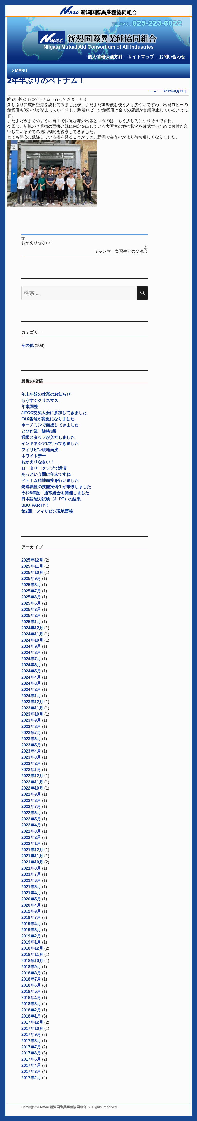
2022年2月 (31, 837)
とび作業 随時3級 (38, 431)
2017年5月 (31, 1059)
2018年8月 (31, 973)
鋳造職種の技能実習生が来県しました (56, 486)
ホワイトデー (33, 456)
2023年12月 (32, 702)
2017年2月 (31, 1078)
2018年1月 (31, 1016)
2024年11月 (32, 634)
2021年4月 (31, 893)
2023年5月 (31, 745)
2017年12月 (32, 1022)
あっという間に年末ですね (46, 474)
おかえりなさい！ (37, 462)
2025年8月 (31, 585)
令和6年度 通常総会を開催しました (55, 493)
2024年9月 (31, 646)
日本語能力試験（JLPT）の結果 (51, 499)
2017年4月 (31, 1065)
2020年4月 (31, 905)
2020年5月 (31, 899)
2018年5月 (31, 991)
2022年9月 (31, 794)
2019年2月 (31, 936)
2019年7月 (31, 917)
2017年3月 (31, 1071)
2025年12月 (32, 560)
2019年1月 (31, 942)
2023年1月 (31, 769)
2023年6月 (31, 739)
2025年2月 (31, 615)
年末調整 (29, 406)
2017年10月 (32, 1028)
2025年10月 (32, 572)
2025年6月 (31, 597)
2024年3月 (31, 683)
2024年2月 (31, 689)
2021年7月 (31, 874)
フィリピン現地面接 (39, 450)
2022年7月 (31, 806)
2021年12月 (32, 850)
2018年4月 (31, 997)
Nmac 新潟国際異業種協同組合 (63, 1107)
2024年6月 (31, 665)
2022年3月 (31, 831)
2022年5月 (31, 819)
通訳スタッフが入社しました (48, 437)
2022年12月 (32, 776)
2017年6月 (31, 1053)
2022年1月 (31, 843)
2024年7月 (31, 659)
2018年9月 (31, 967)
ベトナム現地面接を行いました (50, 480)
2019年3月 (31, 930)
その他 (27, 345)
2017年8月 (31, 1041)
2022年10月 (32, 788)
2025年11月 (32, 566)
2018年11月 (32, 954)
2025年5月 (31, 603)
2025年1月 (31, 622)
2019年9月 (31, 911)
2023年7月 (31, 732)
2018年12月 (32, 948)
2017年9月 (31, 1034)
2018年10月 (32, 960)
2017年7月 (31, 1047)
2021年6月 (31, 880)
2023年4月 (31, 751)
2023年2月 (31, 763)
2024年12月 (32, 628)
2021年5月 (31, 887)
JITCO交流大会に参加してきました (54, 413)
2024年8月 (31, 652)
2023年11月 (32, 708)
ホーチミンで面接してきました (50, 425)
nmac (153, 91)
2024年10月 (32, 640)
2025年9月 (31, 578)
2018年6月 (31, 985)
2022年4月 (31, 825)
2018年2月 (31, 1010)
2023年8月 (31, 726)
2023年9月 (31, 720)
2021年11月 (32, 856)
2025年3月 (31, 609)
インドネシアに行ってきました (50, 443)
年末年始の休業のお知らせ (46, 394)
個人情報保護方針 (105, 56)
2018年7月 (31, 979)
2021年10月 (32, 862)
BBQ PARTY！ (35, 505)
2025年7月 (31, 591)
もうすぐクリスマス (39, 400)
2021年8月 (31, 868)
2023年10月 (32, 714)
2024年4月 (31, 677)
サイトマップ (141, 56)
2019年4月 (31, 924)
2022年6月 (31, 813)
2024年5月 (31, 671)
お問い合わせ (172, 56)
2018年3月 (31, 1004)
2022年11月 (32, 782)
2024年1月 (31, 696)
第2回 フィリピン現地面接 (47, 511)
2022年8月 (31, 800)
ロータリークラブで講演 (43, 468)
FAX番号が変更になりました (47, 419)
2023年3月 (31, 757)
